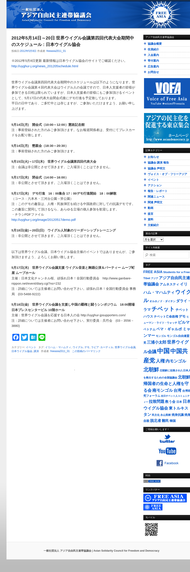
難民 (165, 421)
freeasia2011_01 (56, 50)
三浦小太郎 (156, 342)
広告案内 (153, 66)
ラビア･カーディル (102, 347)
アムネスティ (169, 284)
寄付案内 (153, 60)
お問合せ (153, 72)
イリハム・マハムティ (58, 347)
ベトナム (149, 329)
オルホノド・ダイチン (162, 301)
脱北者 (155, 421)
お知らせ (153, 157)
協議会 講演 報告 (158, 162)
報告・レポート (157, 191)
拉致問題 (156, 401)
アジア (154, 278)
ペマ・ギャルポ (169, 329)
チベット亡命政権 (166, 316)
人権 (160, 360)
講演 (36, 351)
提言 (150, 213)
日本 (179, 401)
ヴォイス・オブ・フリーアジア (167, 174)
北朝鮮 (151, 369)
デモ (87, 347)
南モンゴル (162, 390)
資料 (150, 219)
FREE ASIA (152, 272)
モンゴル (161, 336)
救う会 (170, 401)
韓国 (173, 421)
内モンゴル (175, 361)
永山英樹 (165, 414)
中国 (163, 350)
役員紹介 (153, 49)
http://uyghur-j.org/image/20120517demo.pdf (43, 219)
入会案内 (153, 55)
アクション (155, 185)
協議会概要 (155, 43)
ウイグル (78, 347)
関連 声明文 (155, 202)
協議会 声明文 (156, 168)
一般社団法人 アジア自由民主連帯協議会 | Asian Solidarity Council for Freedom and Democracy (101, 550)
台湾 (177, 390)
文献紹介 (153, 225)
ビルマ (184, 322)
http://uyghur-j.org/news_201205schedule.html (44, 66)
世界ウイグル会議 (125, 347)
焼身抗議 (178, 414)
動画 (150, 208)
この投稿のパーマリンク (86, 351)
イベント (31, 347)
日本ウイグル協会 (21, 351)
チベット (163, 309)
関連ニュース (156, 196)
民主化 (156, 415)
